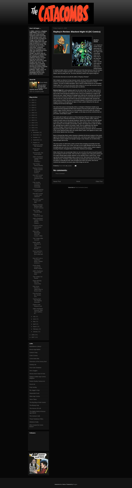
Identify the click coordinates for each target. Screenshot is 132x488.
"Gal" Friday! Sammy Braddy (38, 164)
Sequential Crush (34, 393)
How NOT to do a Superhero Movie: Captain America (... (38, 261)
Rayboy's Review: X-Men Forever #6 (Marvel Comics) (38, 170)
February (35, 329)
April (34, 324)
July (34, 316)
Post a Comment (60, 173)
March (35, 326)
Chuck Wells (43, 82)
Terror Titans (33, 399)
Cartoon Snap (33, 352)
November (36, 135)
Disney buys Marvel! (36, 149)
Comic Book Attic (34, 358)
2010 (33, 127)
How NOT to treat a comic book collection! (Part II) (38, 177)
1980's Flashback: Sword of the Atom (38, 272)
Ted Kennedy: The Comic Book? (38, 153)
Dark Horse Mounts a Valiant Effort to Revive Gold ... (38, 289)
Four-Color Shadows (35, 367)
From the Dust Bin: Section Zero (37, 295)
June (34, 319)
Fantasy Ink (33, 364)
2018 (33, 107)
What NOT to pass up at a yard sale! (38, 200)
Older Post (99, 181)
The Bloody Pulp (34, 405)
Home (78, 181)
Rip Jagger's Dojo (35, 390)
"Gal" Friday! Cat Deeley (37, 277)
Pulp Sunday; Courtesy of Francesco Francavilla (37, 185)
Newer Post (57, 181)
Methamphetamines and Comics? (38, 190)
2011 (33, 125)
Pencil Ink (32, 384)
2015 (33, 115)
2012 (33, 122)
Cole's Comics (34, 355)
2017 (33, 110)
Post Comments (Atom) (81, 187)
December (36, 132)
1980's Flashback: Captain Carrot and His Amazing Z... (38, 159)
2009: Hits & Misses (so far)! (38, 215)
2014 (33, 117)
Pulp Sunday (33, 387)
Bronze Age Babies (35, 349)
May (34, 321)
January (35, 331)
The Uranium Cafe (35, 416)
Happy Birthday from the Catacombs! (37, 282)
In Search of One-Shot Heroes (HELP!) (38, 227)
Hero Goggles (33, 370)
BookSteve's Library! (35, 346)
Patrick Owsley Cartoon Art (37, 381)
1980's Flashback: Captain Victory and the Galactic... (38, 221)
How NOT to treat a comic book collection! (38, 195)
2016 (33, 112)
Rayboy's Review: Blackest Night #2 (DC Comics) (38, 206)
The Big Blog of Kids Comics (38, 402)
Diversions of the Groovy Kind (38, 361)
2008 (33, 334)
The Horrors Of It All (35, 408)
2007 (33, 337)
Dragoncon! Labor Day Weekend (38, 145)
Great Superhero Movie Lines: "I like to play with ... (38, 253)
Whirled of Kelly (34, 422)
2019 (33, 105)
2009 (33, 130)
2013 (33, 120)
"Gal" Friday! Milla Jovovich (38, 239)
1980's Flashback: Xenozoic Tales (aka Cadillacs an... (38, 311)
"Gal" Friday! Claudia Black (37, 211)
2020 (33, 102)
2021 (33, 100)
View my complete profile (37, 91)
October (35, 137)
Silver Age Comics (35, 396)
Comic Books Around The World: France (37, 267)
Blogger (75, 484)
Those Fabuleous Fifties (36, 419)
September (36, 140)
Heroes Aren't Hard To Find (37, 373)
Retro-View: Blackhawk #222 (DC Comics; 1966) (37, 233)
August (35, 142)
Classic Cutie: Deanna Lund (37, 305)
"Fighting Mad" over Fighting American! (37, 300)
